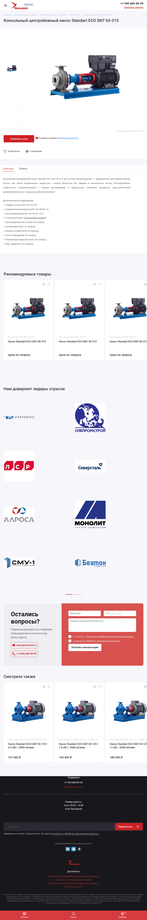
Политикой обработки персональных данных (110, 636)
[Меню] (5, 5)
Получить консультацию (84, 647)
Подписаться (129, 826)
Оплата (23, 168)
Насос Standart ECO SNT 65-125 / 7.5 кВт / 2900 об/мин (78, 745)
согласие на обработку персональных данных (96, 641)
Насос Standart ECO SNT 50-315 (78, 341)
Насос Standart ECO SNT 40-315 (27, 341)
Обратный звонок (73, 787)
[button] (69, 594)
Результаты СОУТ (73, 886)
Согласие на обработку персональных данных (73, 883)
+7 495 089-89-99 (131, 3)
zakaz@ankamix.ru (24, 645)
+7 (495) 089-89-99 (24, 653)
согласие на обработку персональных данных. (75, 833)
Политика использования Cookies (73, 879)
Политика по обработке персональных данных (73, 876)
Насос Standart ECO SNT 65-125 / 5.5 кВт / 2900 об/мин (27, 745)
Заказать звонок (133, 7)
